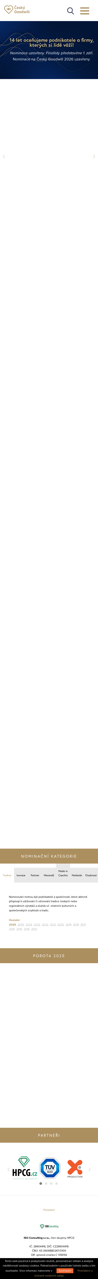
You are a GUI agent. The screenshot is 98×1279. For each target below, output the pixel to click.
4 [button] (56, 1183)
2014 (27, 929)
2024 (29, 924)
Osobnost (91, 875)
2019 (68, 924)
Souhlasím (65, 1271)
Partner (35, 875)
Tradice (7, 875)
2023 (37, 924)
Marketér (77, 875)
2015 (19, 929)
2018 (76, 924)
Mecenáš (49, 875)
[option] (24, 1168)
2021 (53, 924)
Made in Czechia (63, 873)
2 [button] (46, 1183)
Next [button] (93, 156)
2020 (60, 924)
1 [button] (40, 1183)
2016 (12, 929)
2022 (45, 924)
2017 (83, 924)
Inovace (21, 875)
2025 (21, 924)
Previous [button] (5, 156)
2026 (12, 924)
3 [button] (51, 1183)
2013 (34, 929)
